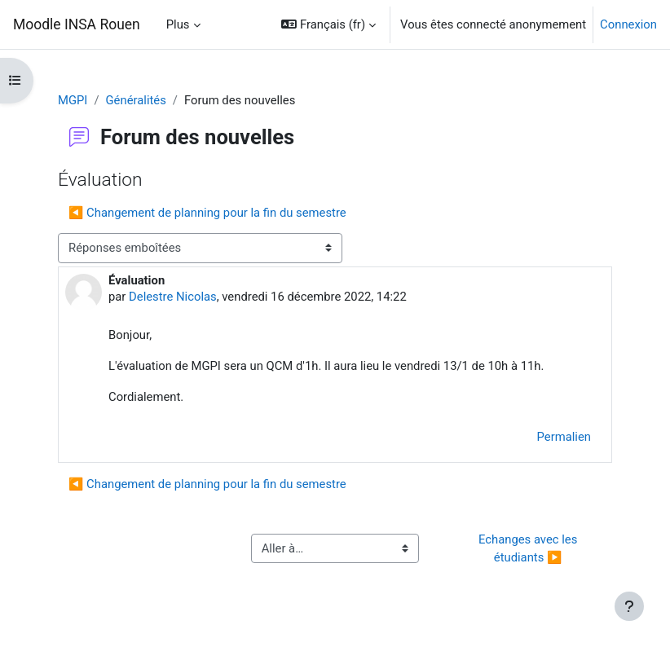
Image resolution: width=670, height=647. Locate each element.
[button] (328, 24)
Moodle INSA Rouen (76, 24)
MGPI (72, 100)
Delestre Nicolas (173, 296)
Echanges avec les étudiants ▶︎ (529, 548)
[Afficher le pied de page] (629, 606)
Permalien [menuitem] (564, 436)
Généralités (136, 100)
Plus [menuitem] (178, 24)
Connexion (628, 24)
